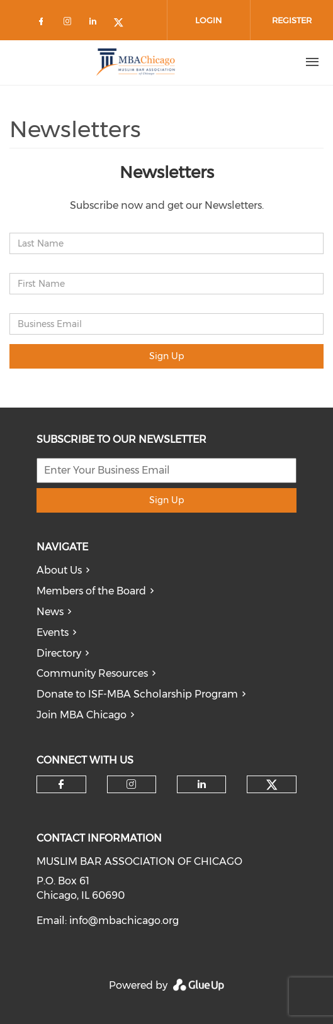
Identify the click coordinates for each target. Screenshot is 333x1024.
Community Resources (92, 673)
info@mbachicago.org (124, 921)
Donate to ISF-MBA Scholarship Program (137, 694)
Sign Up (166, 356)
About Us (59, 570)
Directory (59, 653)
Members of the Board (91, 591)
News (50, 612)
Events (53, 632)
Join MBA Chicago (82, 715)
